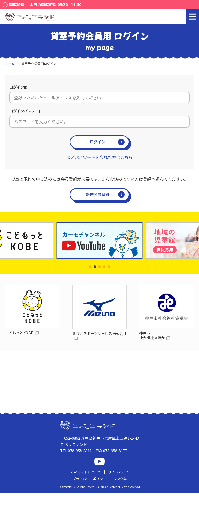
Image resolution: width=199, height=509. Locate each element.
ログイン (97, 141)
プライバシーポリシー (89, 478)
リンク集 (120, 478)
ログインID (18, 87)
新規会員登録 (98, 194)
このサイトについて (86, 472)
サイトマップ (118, 472)
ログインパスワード (25, 110)
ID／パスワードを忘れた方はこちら (99, 157)
